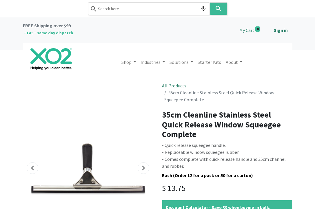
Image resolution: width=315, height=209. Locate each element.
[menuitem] (209, 62)
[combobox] (149, 8)
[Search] (218, 8)
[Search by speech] (203, 9)
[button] (33, 168)
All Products (174, 86)
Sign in (281, 30)
